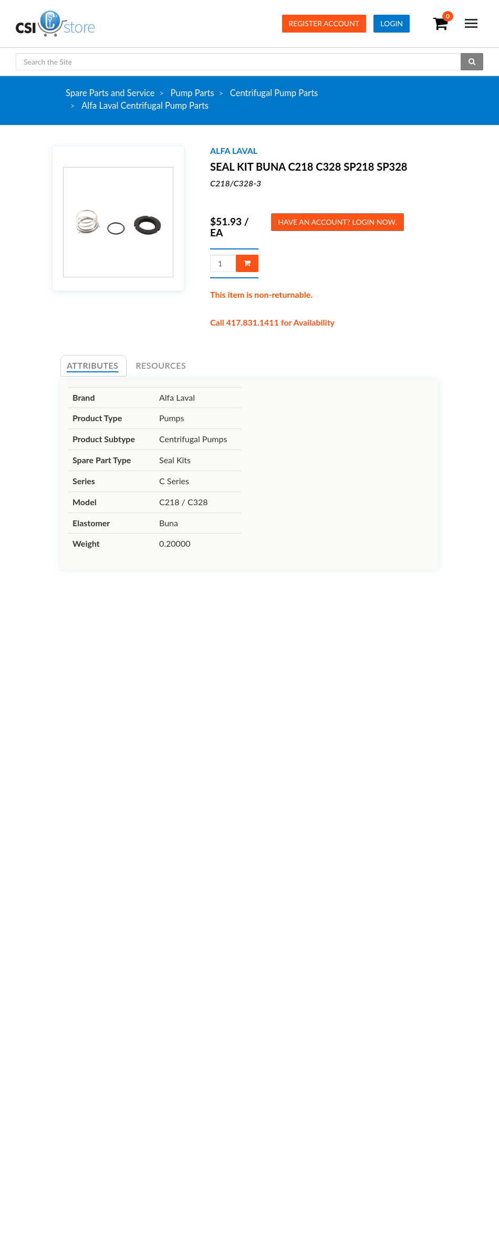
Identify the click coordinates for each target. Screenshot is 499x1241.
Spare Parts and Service (110, 93)
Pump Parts (192, 93)
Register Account (324, 23)
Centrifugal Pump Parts (274, 93)
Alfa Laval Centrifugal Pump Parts (145, 105)
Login (391, 23)
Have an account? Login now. (337, 221)
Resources (161, 365)
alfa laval (233, 150)
